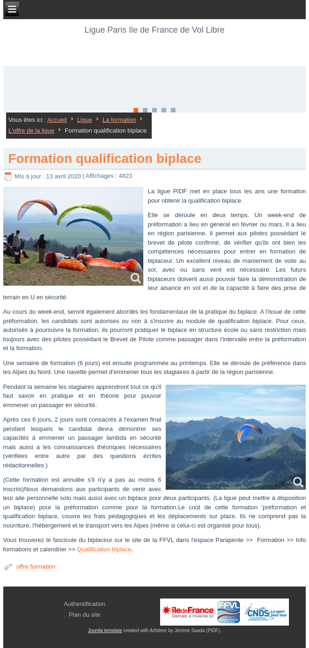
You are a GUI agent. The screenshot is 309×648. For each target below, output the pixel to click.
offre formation (36, 566)
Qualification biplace (104, 549)
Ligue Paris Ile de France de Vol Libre (154, 30)
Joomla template (105, 630)
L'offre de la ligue (31, 130)
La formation (119, 119)
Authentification (84, 603)
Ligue (84, 119)
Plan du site (84, 614)
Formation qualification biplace (105, 158)
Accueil (57, 119)
